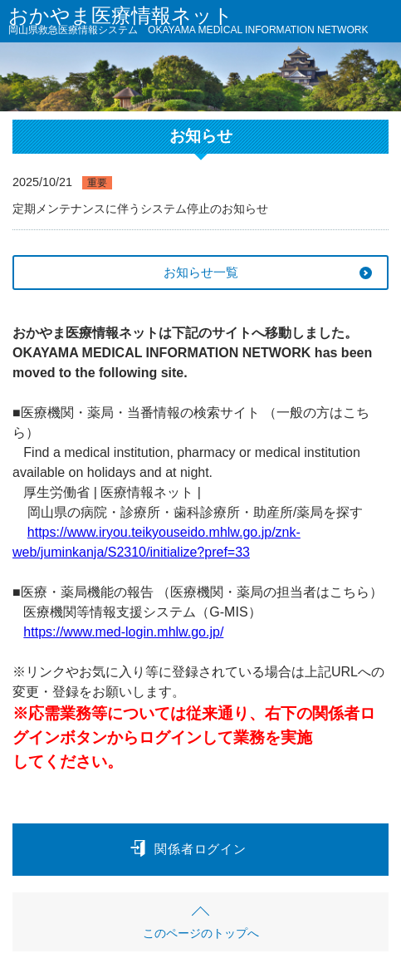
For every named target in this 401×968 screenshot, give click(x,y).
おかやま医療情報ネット (188, 22)
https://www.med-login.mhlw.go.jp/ (123, 632)
